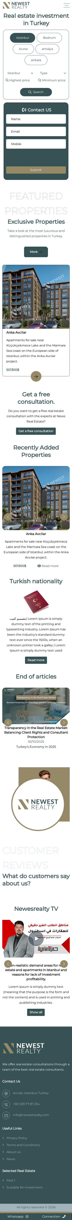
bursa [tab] (23, 49)
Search (36, 92)
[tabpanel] (36, 83)
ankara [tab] (36, 60)
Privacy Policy (16, 1138)
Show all (36, 1012)
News (10, 1159)
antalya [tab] (47, 49)
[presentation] (29, 157)
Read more (48, 566)
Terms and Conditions (23, 1145)
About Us (13, 1152)
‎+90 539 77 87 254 (26, 1104)
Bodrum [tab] (49, 38)
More (34, 252)
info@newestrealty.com (31, 1115)
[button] (64, 517)
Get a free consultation (36, 431)
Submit (36, 170)
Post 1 (10, 1180)
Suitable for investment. (24, 1187)
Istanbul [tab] (22, 38)
